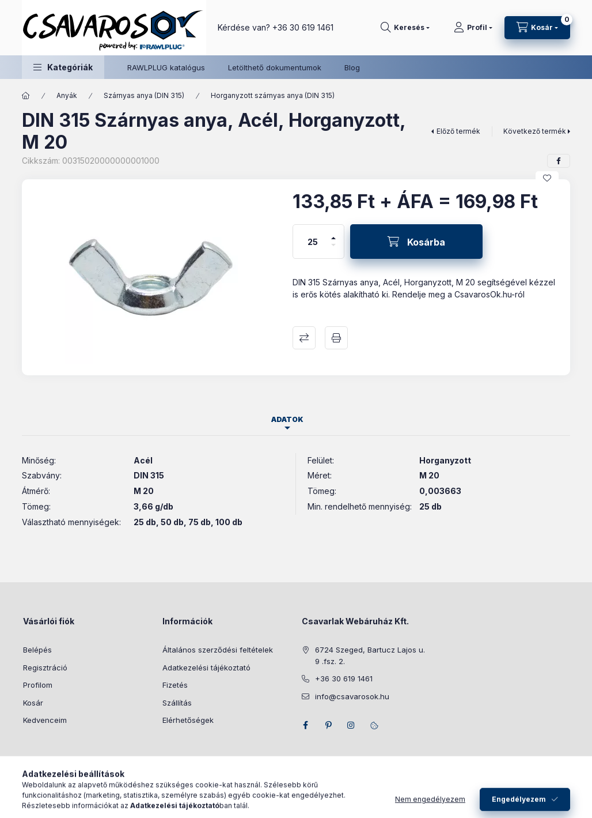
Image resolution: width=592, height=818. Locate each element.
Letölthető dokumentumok (274, 67)
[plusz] (333, 233)
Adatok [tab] (287, 419)
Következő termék (534, 131)
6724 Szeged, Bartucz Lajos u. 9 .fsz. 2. (370, 655)
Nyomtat (336, 337)
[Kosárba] (416, 241)
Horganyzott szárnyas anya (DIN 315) (273, 95)
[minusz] (333, 250)
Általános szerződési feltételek (217, 649)
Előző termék (458, 131)
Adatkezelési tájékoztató (206, 667)
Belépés (37, 649)
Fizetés (175, 684)
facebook (305, 725)
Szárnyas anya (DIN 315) (144, 95)
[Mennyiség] (312, 241)
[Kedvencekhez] (547, 178)
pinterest (328, 725)
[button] (63, 67)
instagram (351, 725)
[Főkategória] (26, 96)
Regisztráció (45, 667)
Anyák (66, 95)
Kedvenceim (45, 720)
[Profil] (473, 27)
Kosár (33, 702)
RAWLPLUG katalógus (166, 67)
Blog (352, 67)
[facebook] (558, 161)
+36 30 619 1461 (302, 27)
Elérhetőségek (188, 720)
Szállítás (177, 702)
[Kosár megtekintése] (537, 27)
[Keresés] (405, 27)
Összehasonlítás (304, 337)
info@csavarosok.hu (352, 696)
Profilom (37, 684)
